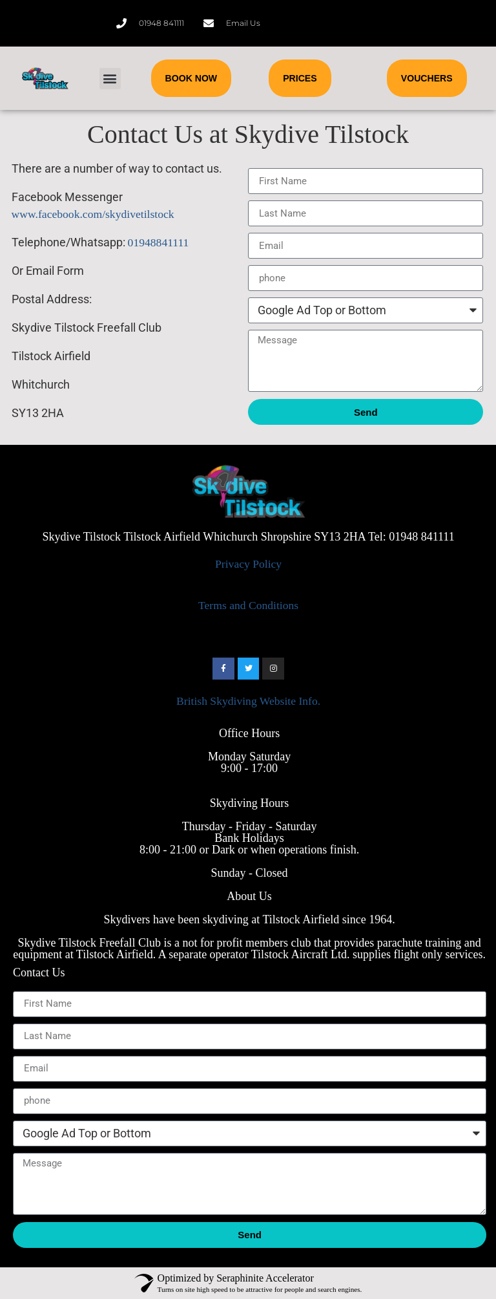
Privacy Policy (248, 563)
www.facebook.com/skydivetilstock (93, 214)
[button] (110, 78)
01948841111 (158, 242)
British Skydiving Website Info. (248, 700)
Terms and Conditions (248, 605)
